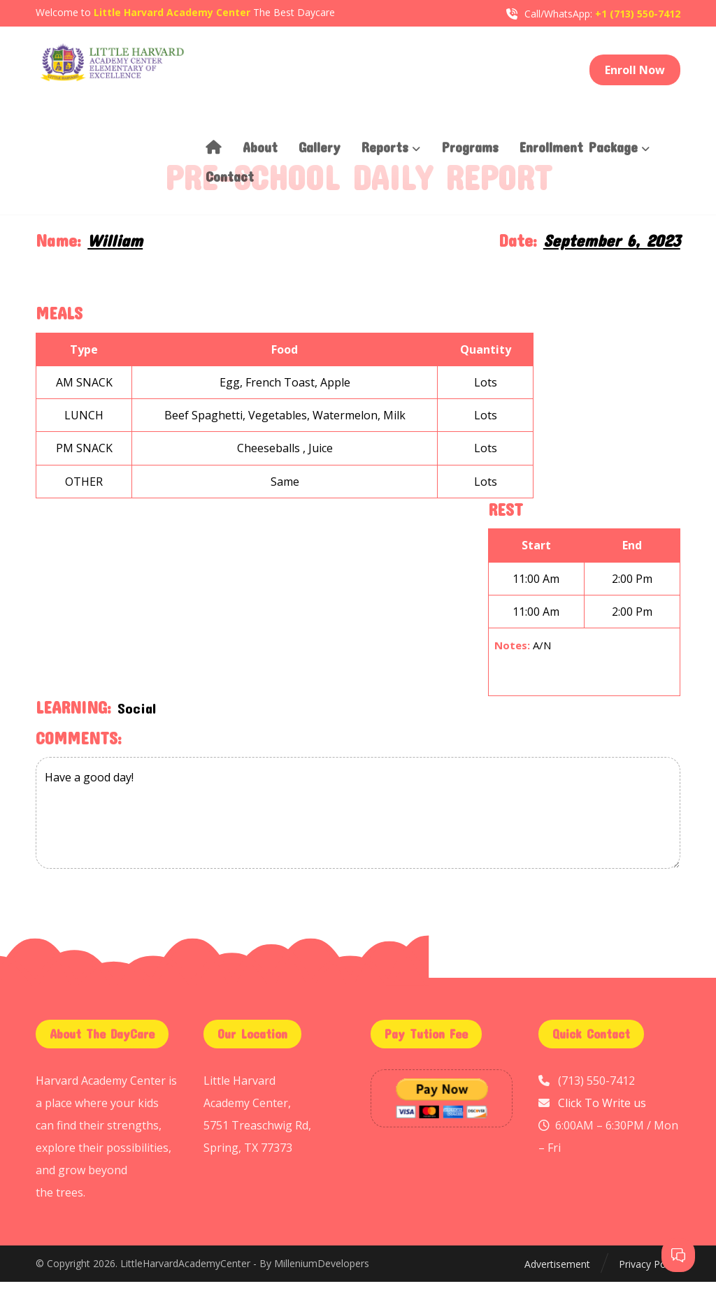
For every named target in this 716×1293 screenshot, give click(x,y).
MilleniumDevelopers (321, 1276)
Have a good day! (358, 824)
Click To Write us (602, 1114)
